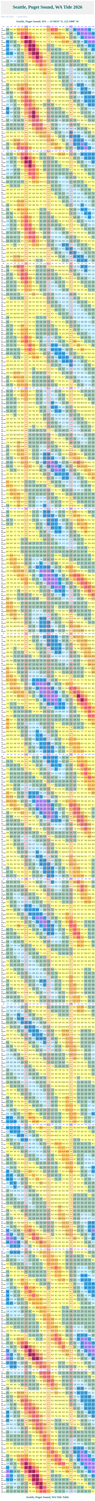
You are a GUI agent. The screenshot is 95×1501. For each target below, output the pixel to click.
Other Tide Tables (7, 16)
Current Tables (22, 16)
